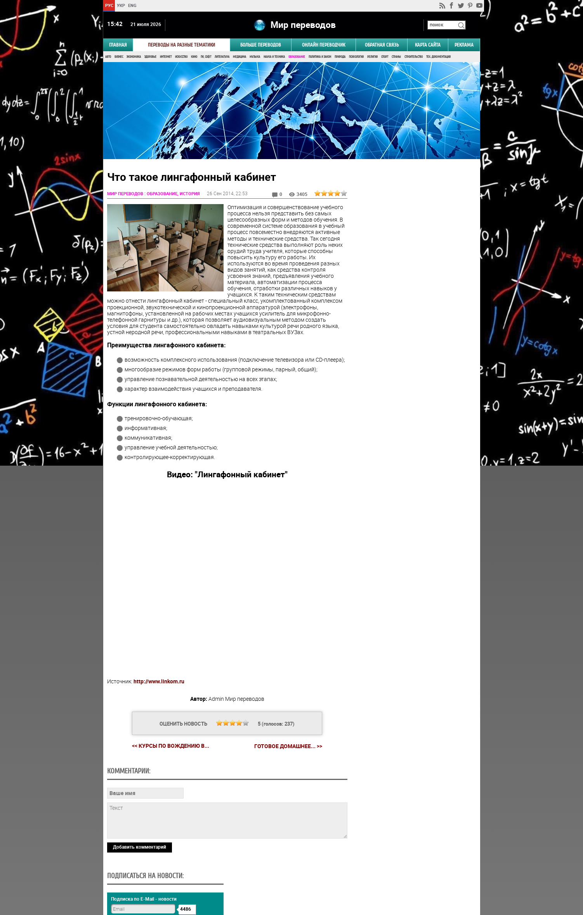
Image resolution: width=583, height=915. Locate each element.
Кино (194, 57)
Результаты (414, 473)
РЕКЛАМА (464, 45)
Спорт (384, 57)
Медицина (239, 57)
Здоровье (150, 57)
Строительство (413, 57)
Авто (108, 57)
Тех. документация (438, 57)
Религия (372, 57)
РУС (109, 5)
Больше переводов (260, 45)
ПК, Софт (206, 57)
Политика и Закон (320, 57)
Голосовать (414, 461)
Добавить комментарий (139, 847)
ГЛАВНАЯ (118, 45)
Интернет (166, 57)
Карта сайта (428, 45)
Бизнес (119, 57)
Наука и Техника (274, 57)
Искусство (181, 57)
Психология (356, 57)
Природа (340, 57)
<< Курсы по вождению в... (169, 746)
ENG (132, 5)
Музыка (255, 57)
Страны (396, 57)
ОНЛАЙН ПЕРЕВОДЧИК (323, 45)
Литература (222, 57)
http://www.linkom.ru (159, 682)
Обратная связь (382, 45)
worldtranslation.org (403, 875)
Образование (296, 57)
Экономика (134, 57)
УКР (120, 5)
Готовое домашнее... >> (287, 746)
